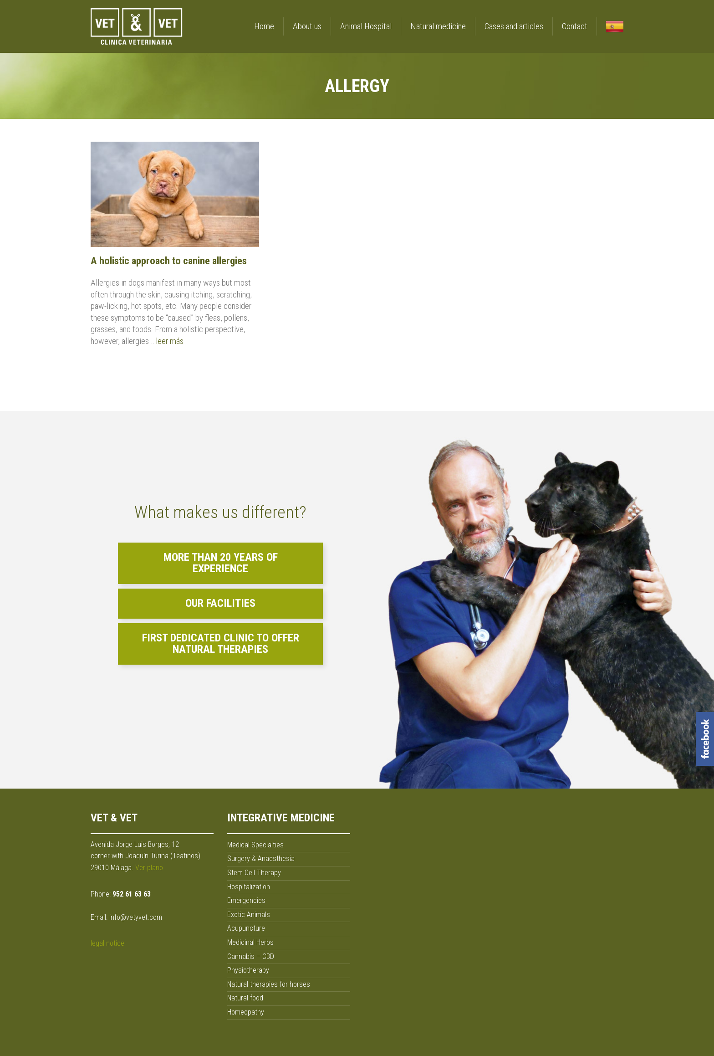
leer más (170, 341)
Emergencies (246, 900)
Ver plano (149, 867)
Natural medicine (438, 26)
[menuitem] (610, 24)
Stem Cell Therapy (254, 872)
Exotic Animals (248, 914)
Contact (574, 26)
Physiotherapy (248, 970)
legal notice (107, 943)
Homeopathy (245, 1012)
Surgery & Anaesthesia (261, 858)
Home (264, 26)
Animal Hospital (366, 26)
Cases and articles (513, 26)
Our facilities (220, 603)
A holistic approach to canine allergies (169, 261)
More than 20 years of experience (220, 563)
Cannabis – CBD (250, 956)
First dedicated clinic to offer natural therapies (220, 643)
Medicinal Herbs (250, 942)
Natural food (245, 998)
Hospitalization (248, 886)
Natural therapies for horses (268, 984)
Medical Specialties (255, 845)
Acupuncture (246, 928)
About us (307, 26)
